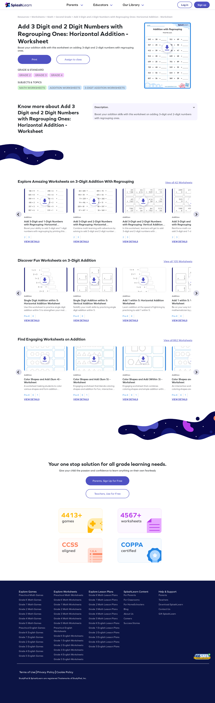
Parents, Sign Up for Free (107, 480)
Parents (75, 5)
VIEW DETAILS (31, 241)
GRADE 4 (56, 75)
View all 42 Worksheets (178, 182)
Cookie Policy (64, 672)
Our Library (133, 5)
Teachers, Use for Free (107, 493)
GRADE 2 (25, 75)
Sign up (202, 4)
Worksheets (38, 16)
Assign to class (73, 59)
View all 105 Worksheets (178, 261)
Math (50, 16)
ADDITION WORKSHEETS (65, 87)
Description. (145, 107)
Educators (102, 5)
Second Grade (63, 16)
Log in (184, 4)
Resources (23, 16)
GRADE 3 (41, 75)
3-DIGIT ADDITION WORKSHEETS (105, 87)
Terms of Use (27, 672)
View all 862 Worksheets (178, 340)
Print (34, 59)
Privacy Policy (46, 672)
